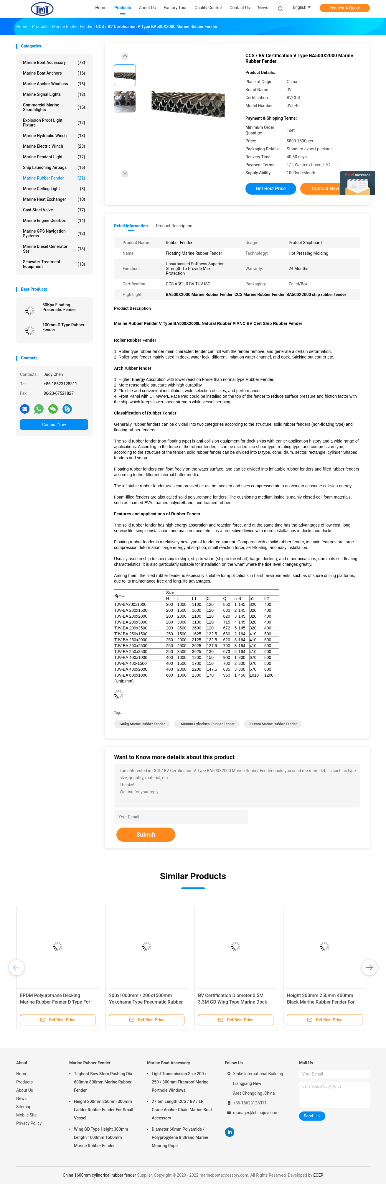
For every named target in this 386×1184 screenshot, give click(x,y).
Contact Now (54, 424)
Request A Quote (344, 8)
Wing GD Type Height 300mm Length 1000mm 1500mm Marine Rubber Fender (101, 1137)
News (21, 1098)
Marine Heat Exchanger (54, 199)
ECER (318, 1175)
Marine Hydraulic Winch (54, 136)
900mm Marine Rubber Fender (273, 724)
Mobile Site (26, 1115)
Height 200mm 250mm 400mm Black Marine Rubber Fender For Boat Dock (320, 1002)
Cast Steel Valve (54, 210)
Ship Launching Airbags (54, 167)
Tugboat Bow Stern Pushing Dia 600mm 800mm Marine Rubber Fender (103, 1082)
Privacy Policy (29, 1123)
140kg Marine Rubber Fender (142, 724)
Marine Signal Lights (54, 94)
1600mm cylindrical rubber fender (207, 724)
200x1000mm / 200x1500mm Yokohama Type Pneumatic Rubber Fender (146, 1002)
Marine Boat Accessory (54, 62)
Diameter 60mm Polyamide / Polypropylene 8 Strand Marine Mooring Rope (180, 1137)
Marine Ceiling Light (54, 189)
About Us (24, 1090)
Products (24, 1082)
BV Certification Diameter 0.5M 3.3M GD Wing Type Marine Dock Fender (232, 1002)
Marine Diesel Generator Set (54, 249)
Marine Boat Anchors (54, 73)
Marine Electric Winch (54, 146)
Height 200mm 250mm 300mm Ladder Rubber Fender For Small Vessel (103, 1109)
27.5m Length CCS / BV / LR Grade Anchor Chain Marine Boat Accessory (182, 1109)
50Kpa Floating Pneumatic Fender (59, 307)
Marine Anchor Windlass (54, 84)
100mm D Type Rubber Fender (63, 327)
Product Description (174, 225)
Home (21, 1073)
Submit (145, 834)
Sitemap (23, 1106)
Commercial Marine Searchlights (54, 107)
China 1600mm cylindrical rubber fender (99, 1175)
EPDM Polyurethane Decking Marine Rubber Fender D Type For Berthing (55, 1002)
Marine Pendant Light (54, 157)
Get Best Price (271, 188)
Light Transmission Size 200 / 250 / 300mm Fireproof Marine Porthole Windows (180, 1082)
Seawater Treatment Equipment (54, 264)
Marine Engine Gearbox (54, 220)
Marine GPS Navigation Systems (54, 233)
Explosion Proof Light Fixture (54, 122)
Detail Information (131, 225)
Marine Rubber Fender (54, 178)
